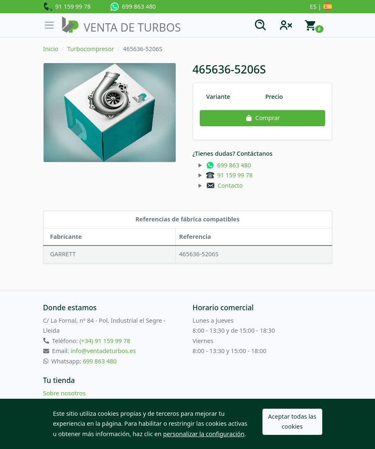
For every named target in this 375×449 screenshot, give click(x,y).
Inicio (51, 49)
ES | (321, 7)
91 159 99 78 (67, 7)
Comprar (262, 118)
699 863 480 (133, 6)
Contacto (224, 185)
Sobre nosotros (64, 393)
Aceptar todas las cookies (292, 421)
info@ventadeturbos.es (103, 351)
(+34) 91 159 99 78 (104, 341)
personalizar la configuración (204, 434)
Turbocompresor (90, 49)
